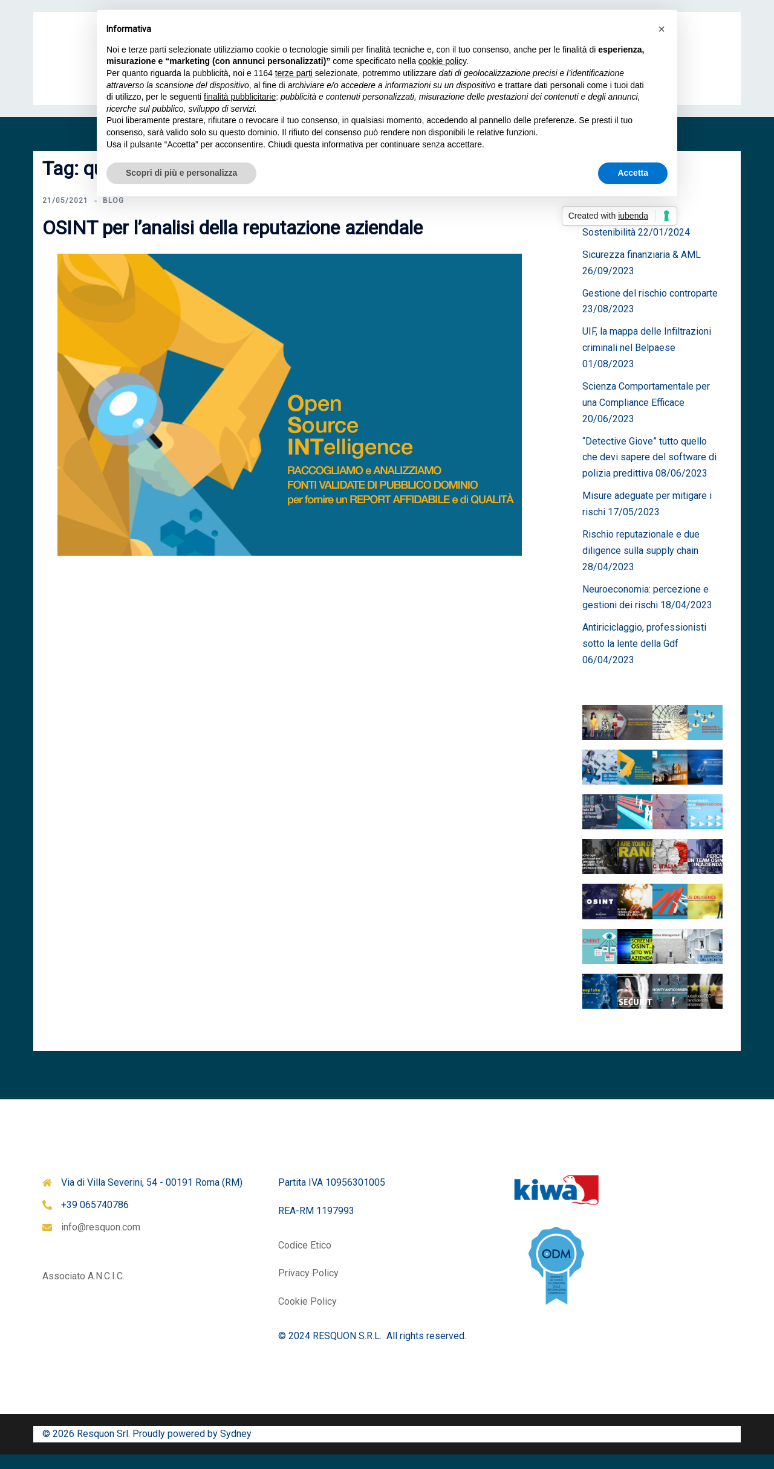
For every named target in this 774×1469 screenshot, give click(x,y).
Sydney (236, 1448)
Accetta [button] (632, 173)
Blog (113, 215)
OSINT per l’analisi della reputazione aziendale (232, 242)
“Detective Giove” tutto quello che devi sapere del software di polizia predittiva (649, 472)
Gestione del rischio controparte (650, 307)
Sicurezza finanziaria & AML (641, 269)
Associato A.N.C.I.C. (83, 1290)
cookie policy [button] (442, 61)
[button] (661, 29)
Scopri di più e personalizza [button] (181, 173)
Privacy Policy (308, 1287)
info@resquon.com (100, 1241)
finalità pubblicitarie (240, 96)
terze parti (294, 73)
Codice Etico (304, 1259)
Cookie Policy (307, 1316)
